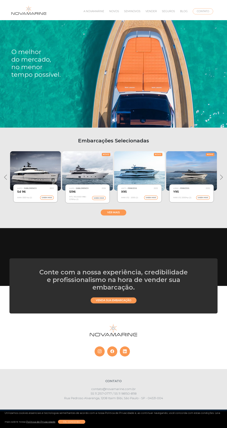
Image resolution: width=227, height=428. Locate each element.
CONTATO (203, 11)
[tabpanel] (113, 64)
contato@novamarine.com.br (113, 389)
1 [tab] (113, 120)
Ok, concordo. (71, 421)
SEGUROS (168, 11)
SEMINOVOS (132, 11)
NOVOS (114, 11)
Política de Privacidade (40, 421)
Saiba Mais (47, 198)
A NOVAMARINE (94, 11)
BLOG (184, 11)
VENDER (151, 11)
